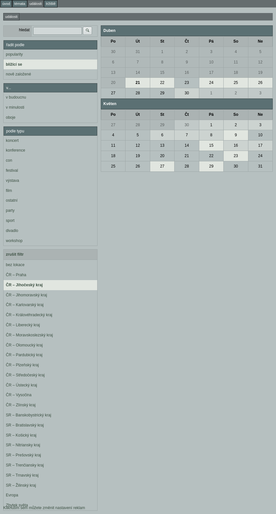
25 (236, 82)
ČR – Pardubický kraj (24, 355)
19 (260, 72)
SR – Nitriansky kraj (23, 445)
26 (260, 82)
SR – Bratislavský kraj (25, 425)
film (9, 190)
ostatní (12, 200)
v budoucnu (16, 97)
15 (162, 72)
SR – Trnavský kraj (22, 475)
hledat (24, 30)
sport (10, 220)
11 (236, 62)
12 (260, 62)
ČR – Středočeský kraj (25, 375)
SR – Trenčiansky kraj (25, 465)
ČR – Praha (16, 275)
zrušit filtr (15, 254)
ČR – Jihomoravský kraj (26, 295)
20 (113, 82)
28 (138, 93)
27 (113, 93)
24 (211, 82)
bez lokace (15, 265)
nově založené (18, 74)
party (10, 210)
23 (187, 82)
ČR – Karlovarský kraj (25, 305)
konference (15, 150)
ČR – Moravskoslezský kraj (29, 335)
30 (113, 51)
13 (113, 72)
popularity (14, 54)
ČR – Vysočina (19, 395)
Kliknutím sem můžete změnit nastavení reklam (44, 508)
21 (138, 82)
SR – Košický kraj (21, 435)
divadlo (12, 230)
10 (211, 62)
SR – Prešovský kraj (23, 455)
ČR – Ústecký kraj (21, 385)
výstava (12, 180)
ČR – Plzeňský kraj (22, 365)
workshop (14, 240)
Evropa (12, 495)
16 (187, 72)
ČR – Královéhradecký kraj (29, 315)
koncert (12, 140)
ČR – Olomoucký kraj (24, 345)
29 (162, 93)
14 (138, 72)
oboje (10, 117)
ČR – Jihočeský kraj (24, 285)
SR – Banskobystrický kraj (28, 415)
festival (12, 170)
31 (138, 51)
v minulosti (15, 107)
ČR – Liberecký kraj (23, 325)
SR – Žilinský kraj (21, 485)
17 (211, 72)
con (9, 160)
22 (162, 82)
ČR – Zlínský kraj (20, 405)
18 (236, 72)
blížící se (14, 64)
